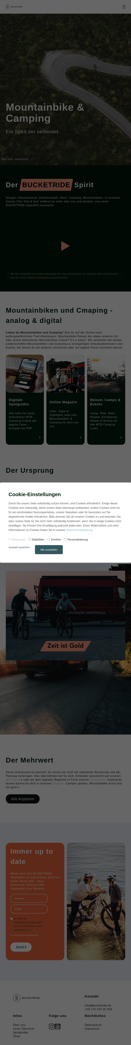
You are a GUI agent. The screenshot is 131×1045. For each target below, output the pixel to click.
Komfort (54, 539)
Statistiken (36, 539)
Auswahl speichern (19, 547)
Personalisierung (76, 539)
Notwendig (17, 539)
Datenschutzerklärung (79, 530)
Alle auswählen (49, 549)
